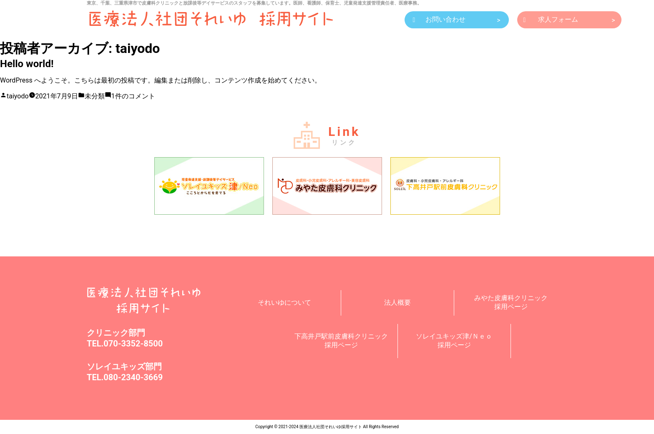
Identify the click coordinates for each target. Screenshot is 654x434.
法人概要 (397, 302)
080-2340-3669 (133, 377)
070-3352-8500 (133, 344)
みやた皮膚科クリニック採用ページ (511, 302)
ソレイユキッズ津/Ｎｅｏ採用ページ (454, 340)
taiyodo (18, 96)
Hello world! (26, 64)
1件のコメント (133, 96)
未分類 (95, 96)
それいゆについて (284, 302)
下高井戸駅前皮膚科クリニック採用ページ (341, 340)
